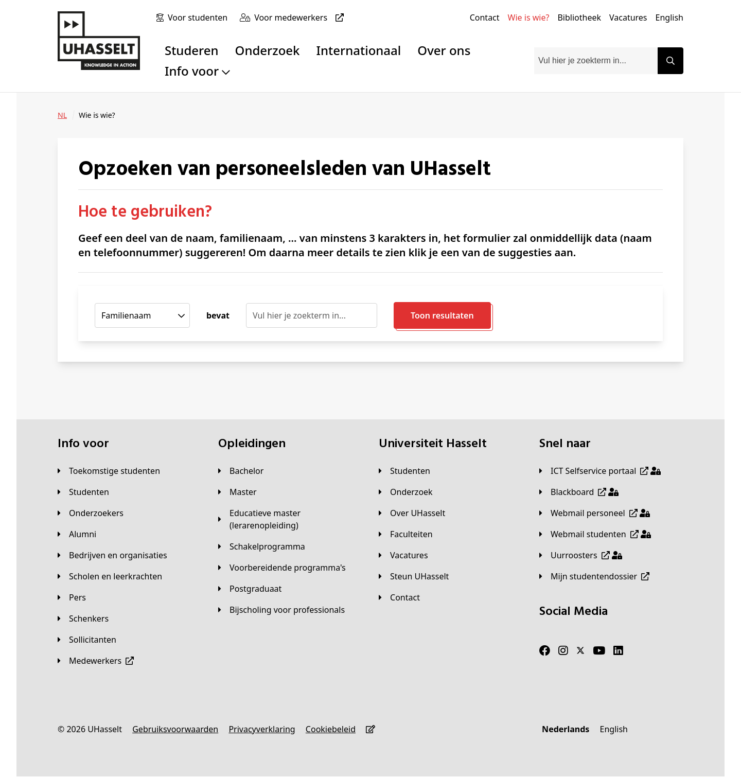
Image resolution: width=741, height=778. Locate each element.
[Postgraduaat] (249, 588)
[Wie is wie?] (529, 17)
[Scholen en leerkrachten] (110, 576)
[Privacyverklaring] (261, 729)
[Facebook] (544, 651)
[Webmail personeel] (594, 513)
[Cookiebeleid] (331, 729)
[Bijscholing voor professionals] (281, 610)
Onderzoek (267, 50)
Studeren (192, 50)
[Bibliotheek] (579, 17)
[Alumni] (77, 534)
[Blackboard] (579, 492)
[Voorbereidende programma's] (282, 567)
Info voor (197, 70)
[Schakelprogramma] (261, 546)
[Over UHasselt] (412, 513)
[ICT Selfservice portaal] (600, 471)
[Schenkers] (83, 618)
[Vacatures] (628, 17)
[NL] (62, 115)
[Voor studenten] (200, 17)
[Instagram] (563, 651)
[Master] (237, 492)
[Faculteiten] (406, 534)
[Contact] (485, 17)
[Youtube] (599, 651)
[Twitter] (580, 651)
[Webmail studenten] (595, 534)
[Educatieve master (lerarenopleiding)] (290, 519)
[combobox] (596, 60)
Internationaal (358, 50)
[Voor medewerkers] (301, 17)
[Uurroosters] (580, 555)
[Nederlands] (565, 729)
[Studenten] (83, 492)
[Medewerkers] (96, 661)
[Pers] (72, 597)
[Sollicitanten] (87, 639)
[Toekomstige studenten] (109, 471)
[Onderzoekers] (90, 513)
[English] (669, 17)
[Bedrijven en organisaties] (112, 555)
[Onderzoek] (406, 492)
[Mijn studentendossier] (594, 576)
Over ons (443, 50)
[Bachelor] (240, 471)
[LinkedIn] (618, 651)
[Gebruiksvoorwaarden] (175, 729)
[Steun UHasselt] (414, 576)
